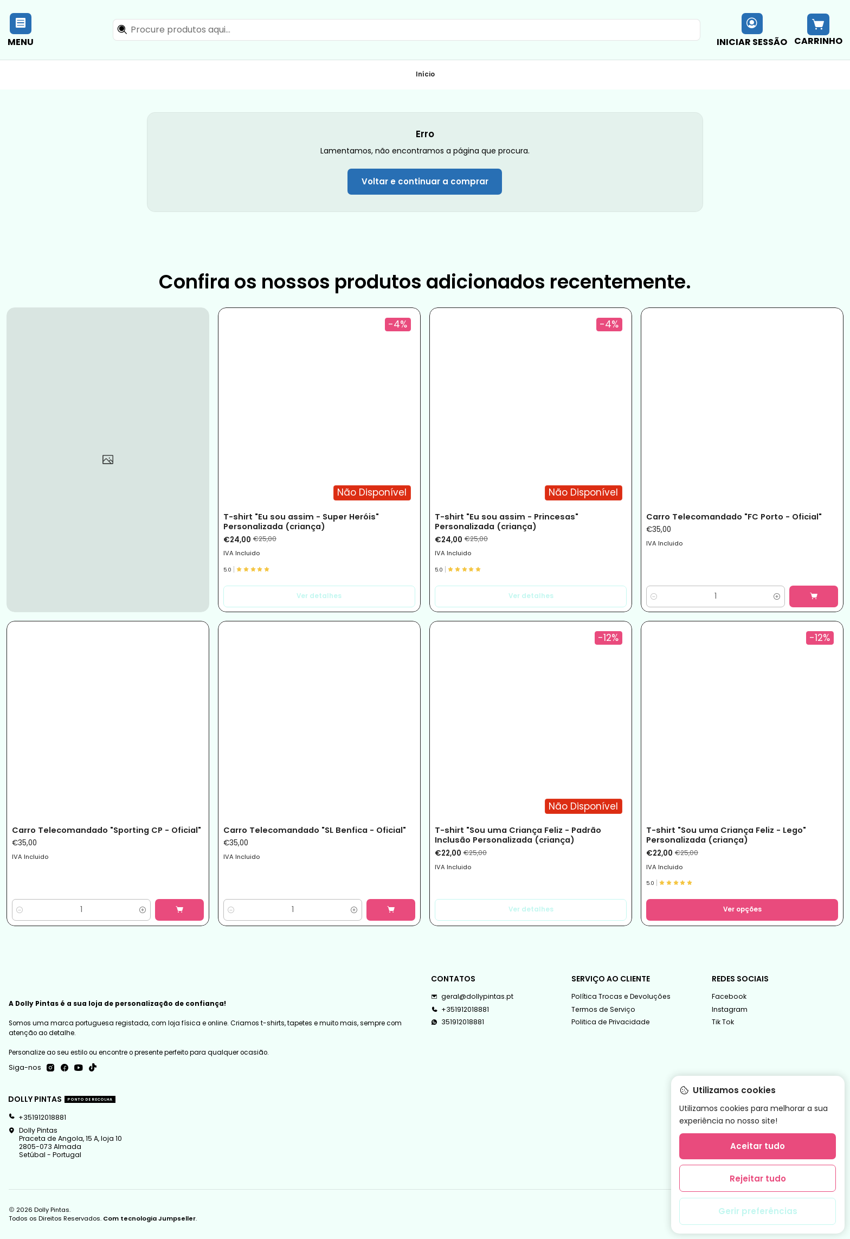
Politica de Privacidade (610, 1021)
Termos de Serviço (603, 1009)
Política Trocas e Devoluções (621, 996)
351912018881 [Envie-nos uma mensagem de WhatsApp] (457, 1021)
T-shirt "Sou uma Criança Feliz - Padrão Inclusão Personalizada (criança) (518, 835)
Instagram (730, 1009)
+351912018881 (37, 1117)
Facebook (729, 996)
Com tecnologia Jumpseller (149, 1218)
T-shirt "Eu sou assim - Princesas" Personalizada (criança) (506, 521)
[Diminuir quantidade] (654, 596)
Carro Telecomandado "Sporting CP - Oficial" (106, 830)
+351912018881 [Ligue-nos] (460, 1009)
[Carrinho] (818, 29)
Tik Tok (723, 1021)
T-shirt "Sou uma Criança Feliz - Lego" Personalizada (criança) (726, 835)
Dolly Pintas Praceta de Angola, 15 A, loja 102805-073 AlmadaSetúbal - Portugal (65, 1143)
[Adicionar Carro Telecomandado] (813, 596)
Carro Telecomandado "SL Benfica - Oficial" (314, 830)
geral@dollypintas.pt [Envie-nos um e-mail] (472, 996)
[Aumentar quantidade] (777, 596)
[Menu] (21, 29)
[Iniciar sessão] (752, 29)
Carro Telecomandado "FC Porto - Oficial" (734, 516)
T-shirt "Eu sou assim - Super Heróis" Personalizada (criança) (301, 521)
